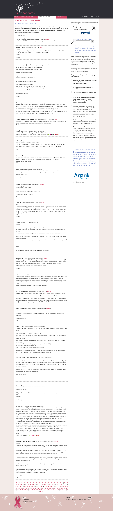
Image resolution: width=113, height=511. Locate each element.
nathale (47, 39)
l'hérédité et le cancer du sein (85, 499)
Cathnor (49, 291)
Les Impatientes (60, 16)
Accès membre (85, 16)
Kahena (55, 119)
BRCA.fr (68, 499)
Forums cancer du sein (44, 16)
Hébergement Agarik (27, 501)
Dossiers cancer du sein (27, 16)
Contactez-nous (26, 499)
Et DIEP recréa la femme (71, 497)
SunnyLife (42, 103)
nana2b (41, 47)
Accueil (16, 16)
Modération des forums (28, 496)
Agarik (76, 182)
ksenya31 (48, 308)
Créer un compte (95, 16)
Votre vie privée (26, 497)
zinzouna (42, 184)
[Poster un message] (41, 23)
